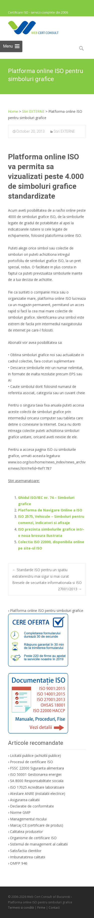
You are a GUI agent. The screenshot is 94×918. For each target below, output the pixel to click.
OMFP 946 (18, 863)
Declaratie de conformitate (32, 806)
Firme (41, 907)
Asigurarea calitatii (25, 799)
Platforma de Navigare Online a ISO (50, 510)
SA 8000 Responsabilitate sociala (36, 780)
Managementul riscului (28, 819)
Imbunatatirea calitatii (27, 857)
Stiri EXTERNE (64, 131)
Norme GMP (20, 812)
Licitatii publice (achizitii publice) (35, 755)
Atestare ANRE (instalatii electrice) (37, 793)
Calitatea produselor (26, 831)
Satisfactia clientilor (25, 850)
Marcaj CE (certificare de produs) (36, 825)
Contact (54, 907)
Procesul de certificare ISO (31, 761)
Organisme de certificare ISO (33, 837)
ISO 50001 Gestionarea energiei (35, 774)
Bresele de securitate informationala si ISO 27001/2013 (47, 585)
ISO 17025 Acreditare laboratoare (37, 787)
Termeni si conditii (21, 907)
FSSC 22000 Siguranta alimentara (37, 768)
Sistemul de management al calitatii (39, 844)
